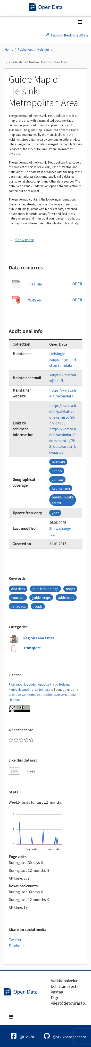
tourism (18, 597)
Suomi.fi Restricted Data (69, 35)
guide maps (41, 597)
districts (18, 588)
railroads (18, 606)
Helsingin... (45, 49)
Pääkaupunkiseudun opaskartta (31, 684)
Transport (32, 647)
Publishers (25, 49)
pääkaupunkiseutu (62, 500)
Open (77, 283)
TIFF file (35, 284)
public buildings (45, 588)
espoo (57, 470)
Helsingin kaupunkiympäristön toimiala (62, 359)
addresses (66, 597)
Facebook (17, 945)
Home (9, 49)
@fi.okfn (22, 1036)
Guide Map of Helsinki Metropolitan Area (38, 62)
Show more (21, 239)
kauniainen (61, 488)
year (55, 512)
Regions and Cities (38, 637)
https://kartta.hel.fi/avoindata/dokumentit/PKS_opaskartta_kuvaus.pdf (62, 440)
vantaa (57, 479)
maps (70, 588)
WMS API (35, 300)
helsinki (58, 461)
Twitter (15, 939)
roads (37, 606)
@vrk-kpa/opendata (65, 1036)
